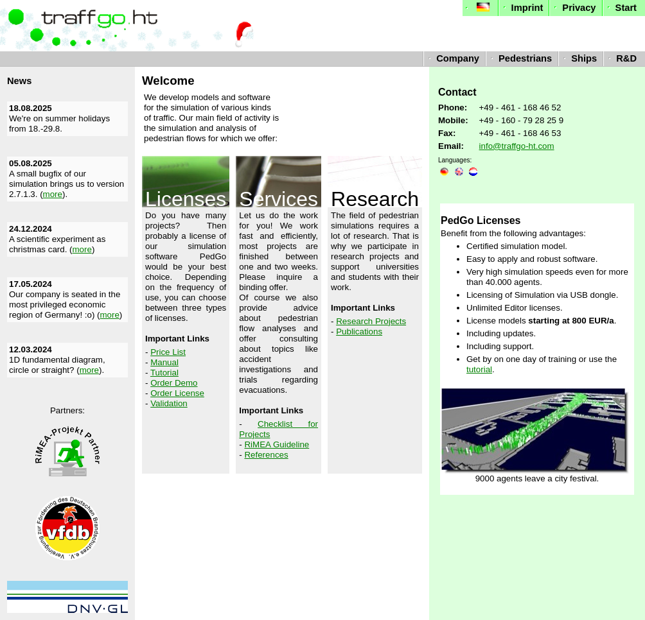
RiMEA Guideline (276, 444)
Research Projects (371, 321)
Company (452, 58)
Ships (578, 58)
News (19, 81)
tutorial (479, 369)
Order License (177, 393)
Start (621, 8)
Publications (359, 331)
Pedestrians (520, 58)
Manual (164, 362)
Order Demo (173, 383)
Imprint (521, 8)
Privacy (573, 8)
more (52, 194)
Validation (169, 403)
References (266, 455)
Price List (168, 352)
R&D (621, 58)
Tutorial (164, 372)
